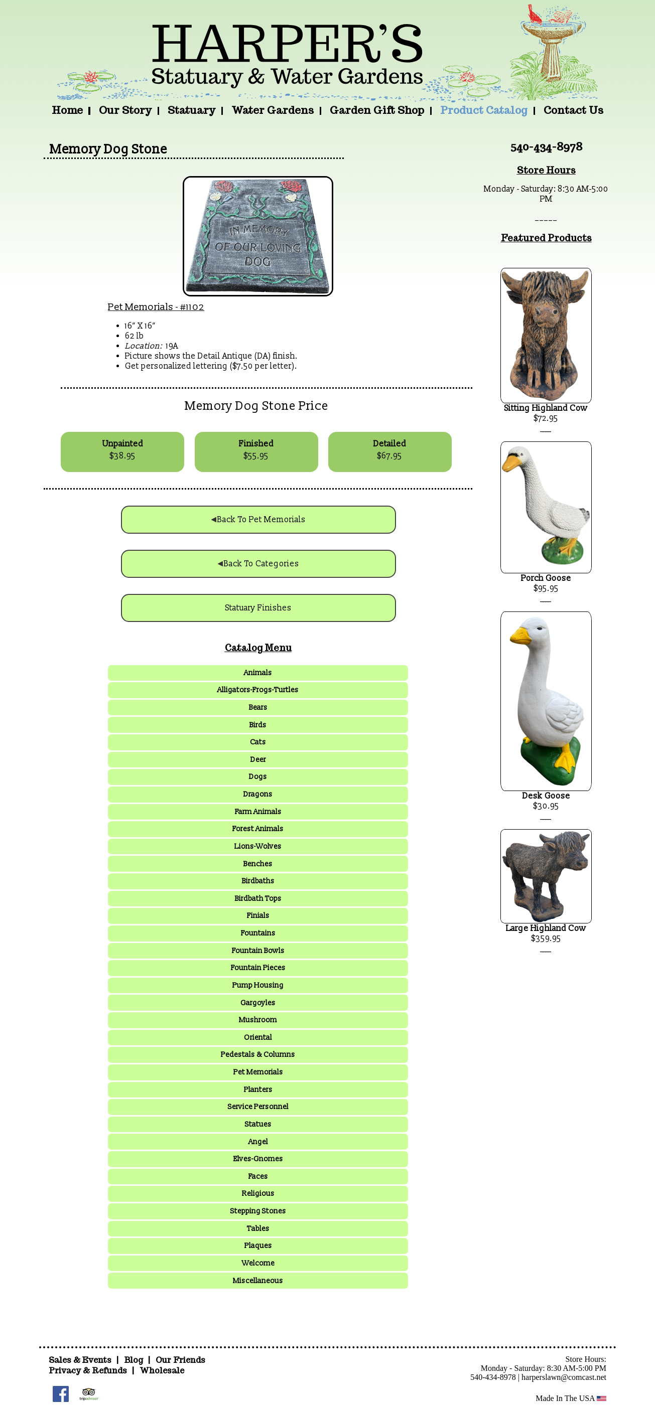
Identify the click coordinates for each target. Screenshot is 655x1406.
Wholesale (162, 1370)
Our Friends (180, 1360)
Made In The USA (571, 1398)
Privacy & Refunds (88, 1370)
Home (67, 110)
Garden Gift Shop (377, 110)
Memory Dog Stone (108, 149)
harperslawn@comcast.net (563, 1377)
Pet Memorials (141, 307)
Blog (134, 1360)
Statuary (191, 110)
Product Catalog (484, 110)
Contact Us (573, 110)
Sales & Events (81, 1360)
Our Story (125, 110)
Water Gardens (272, 110)
